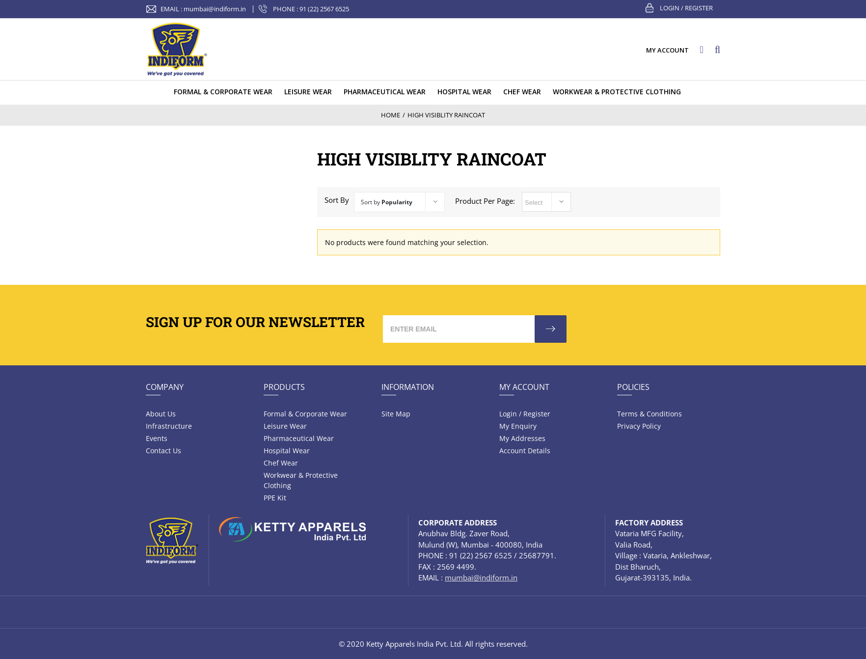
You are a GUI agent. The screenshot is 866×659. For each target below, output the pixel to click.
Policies (633, 387)
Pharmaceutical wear (299, 438)
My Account (524, 387)
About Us (161, 413)
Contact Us (163, 450)
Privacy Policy (639, 426)
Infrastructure (169, 426)
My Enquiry (518, 426)
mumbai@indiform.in (215, 8)
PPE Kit (275, 497)
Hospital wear (287, 450)
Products (284, 387)
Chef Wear (281, 462)
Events (156, 438)
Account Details (524, 450)
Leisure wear (285, 426)
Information (407, 387)
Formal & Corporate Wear (305, 413)
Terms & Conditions (649, 413)
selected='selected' (546, 202)
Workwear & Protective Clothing (301, 480)
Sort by (386, 202)
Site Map (395, 413)
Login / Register (686, 7)
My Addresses (522, 438)
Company (165, 387)
